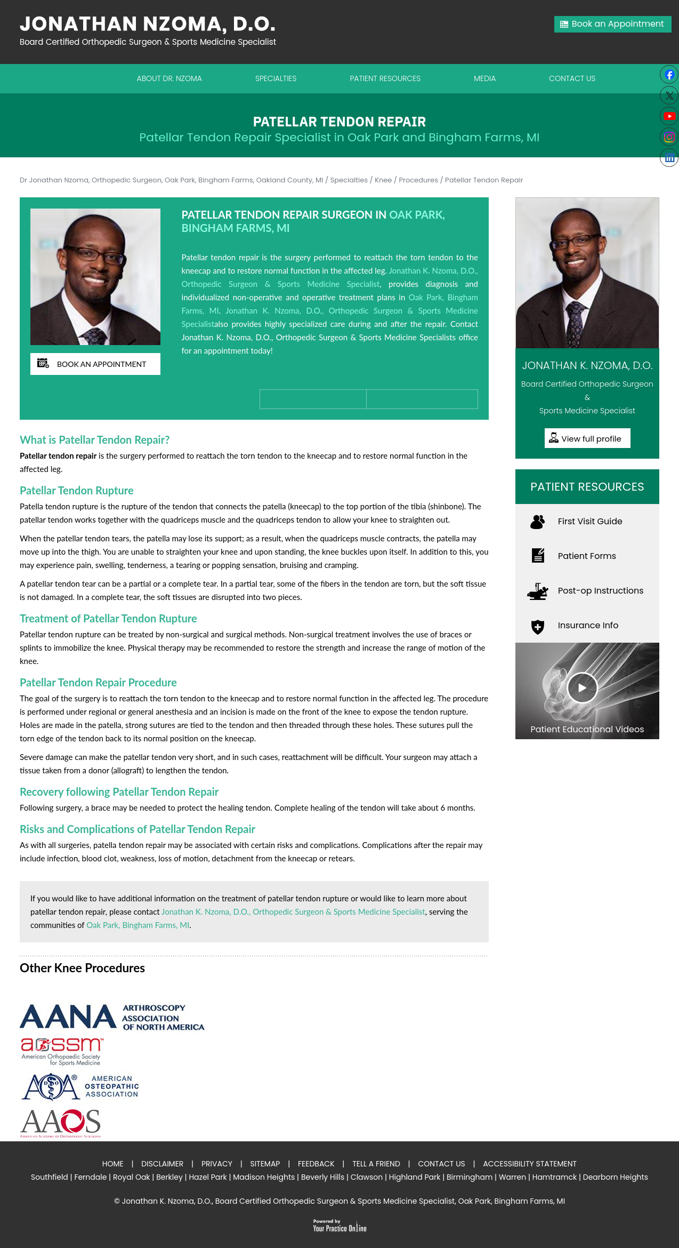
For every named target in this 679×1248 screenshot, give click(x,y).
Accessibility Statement (530, 1163)
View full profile (591, 438)
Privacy (216, 1163)
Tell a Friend (376, 1163)
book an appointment (102, 364)
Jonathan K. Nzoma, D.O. (587, 365)
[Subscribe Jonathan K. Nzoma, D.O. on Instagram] (669, 136)
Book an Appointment (618, 24)
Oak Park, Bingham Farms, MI (137, 925)
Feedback (316, 1163)
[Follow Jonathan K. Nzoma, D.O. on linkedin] (669, 157)
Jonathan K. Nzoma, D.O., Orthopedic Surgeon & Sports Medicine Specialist (293, 911)
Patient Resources (385, 78)
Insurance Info (588, 625)
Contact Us (572, 78)
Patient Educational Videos (587, 729)
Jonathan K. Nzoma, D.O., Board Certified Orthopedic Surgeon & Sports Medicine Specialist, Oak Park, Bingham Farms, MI (343, 1201)
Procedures (418, 180)
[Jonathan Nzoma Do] (153, 31)
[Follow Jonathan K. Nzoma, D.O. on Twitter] (669, 95)
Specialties (276, 78)
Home (113, 1163)
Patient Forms (587, 556)
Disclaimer (162, 1163)
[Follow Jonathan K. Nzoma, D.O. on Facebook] (669, 74)
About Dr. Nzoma (169, 78)
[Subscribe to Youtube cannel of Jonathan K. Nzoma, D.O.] (669, 116)
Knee (383, 180)
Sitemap (265, 1163)
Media (485, 78)
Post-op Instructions (601, 591)
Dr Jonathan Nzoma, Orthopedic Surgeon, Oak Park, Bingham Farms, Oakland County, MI (172, 180)
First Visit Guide (590, 521)
